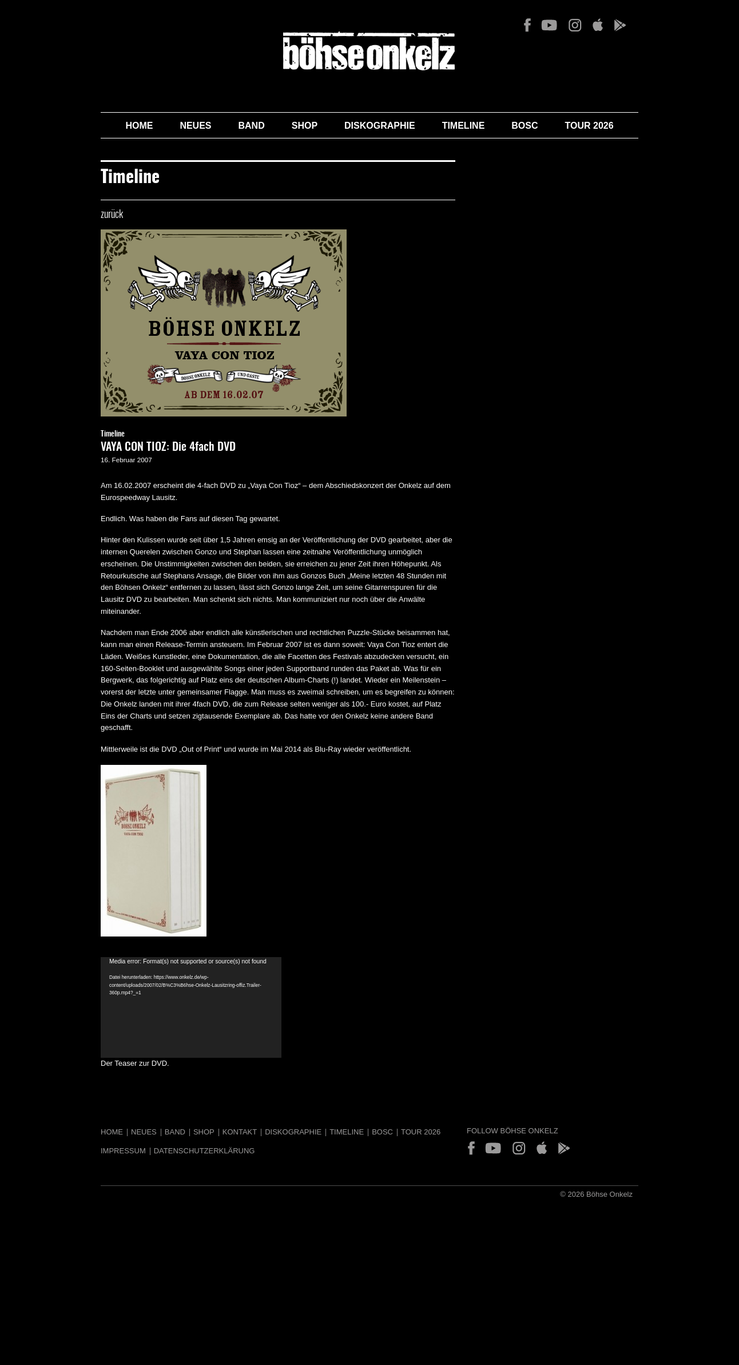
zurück (112, 215)
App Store (597, 25)
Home (139, 125)
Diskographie (379, 125)
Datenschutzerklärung (204, 1150)
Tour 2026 (589, 125)
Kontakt (240, 1132)
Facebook (527, 25)
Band (252, 125)
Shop (304, 125)
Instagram (575, 25)
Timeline (463, 125)
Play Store (619, 25)
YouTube (549, 25)
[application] (191, 1007)
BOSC (524, 125)
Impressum (123, 1150)
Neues (195, 125)
